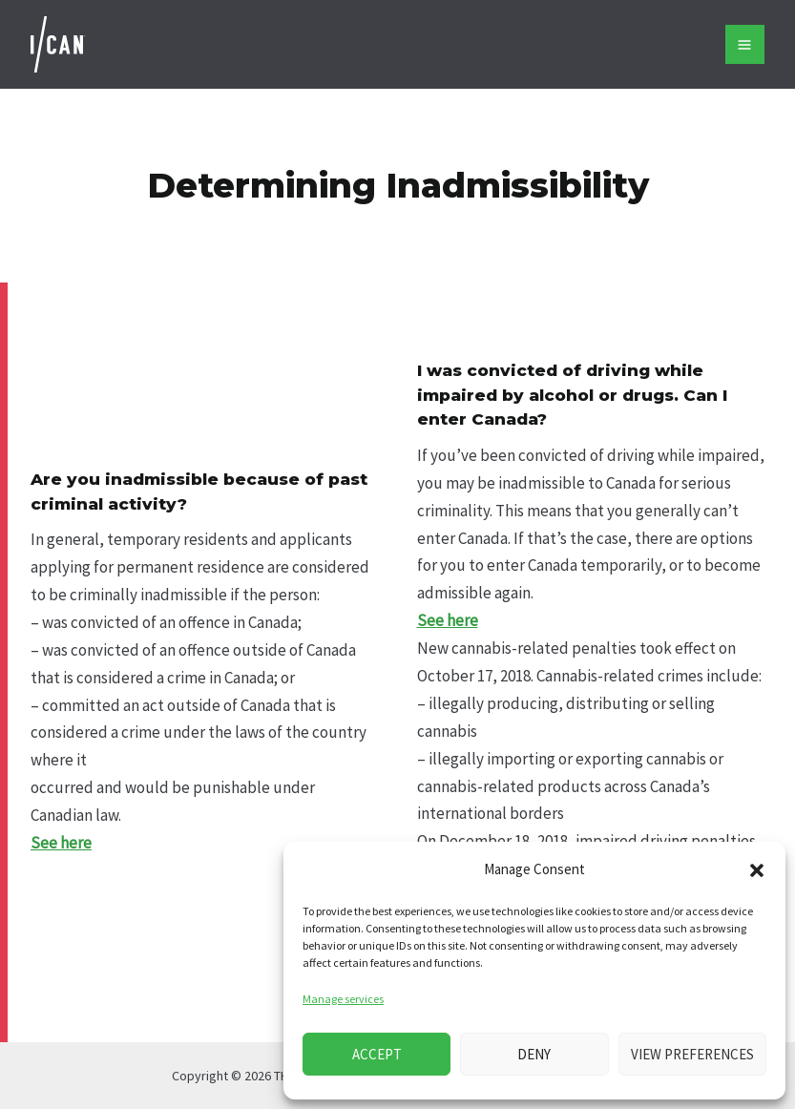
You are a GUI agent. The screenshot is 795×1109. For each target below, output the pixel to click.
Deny (534, 1054)
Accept (377, 1054)
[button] (756, 870)
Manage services (343, 999)
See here (61, 842)
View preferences (692, 1054)
